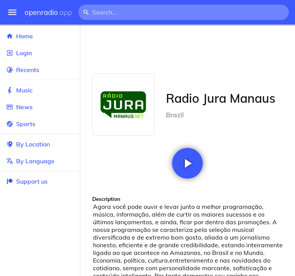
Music (40, 90)
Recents (40, 69)
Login (40, 52)
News (40, 107)
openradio (48, 12)
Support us (27, 181)
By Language (40, 161)
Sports (40, 123)
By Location (40, 144)
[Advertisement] (187, 49)
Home (40, 36)
